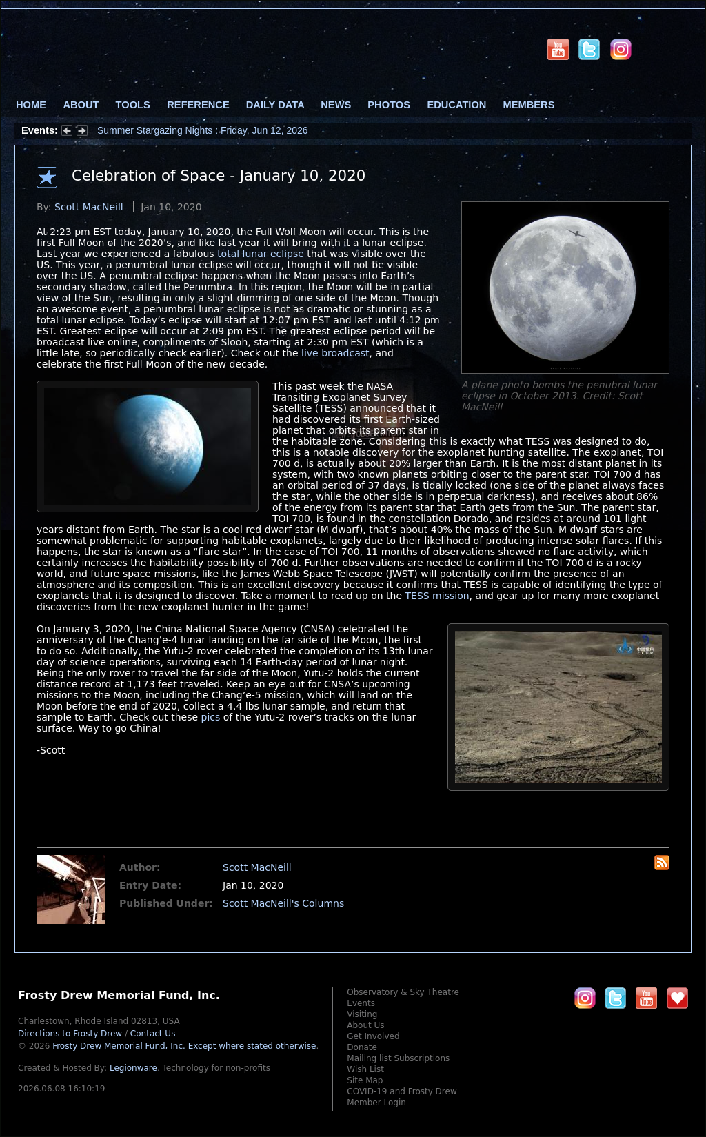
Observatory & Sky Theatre (403, 992)
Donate (362, 1047)
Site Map (365, 1080)
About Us (365, 1025)
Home (31, 104)
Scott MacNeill (88, 206)
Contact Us (153, 1033)
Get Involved (373, 1036)
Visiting (362, 1014)
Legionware (133, 1068)
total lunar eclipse (260, 253)
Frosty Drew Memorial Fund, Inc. (184, 1046)
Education (456, 104)
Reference (198, 104)
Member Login (376, 1102)
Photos (388, 104)
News (336, 104)
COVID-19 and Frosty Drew (401, 1091)
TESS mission (437, 595)
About (81, 104)
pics (211, 717)
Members (529, 104)
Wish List (365, 1069)
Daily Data (275, 104)
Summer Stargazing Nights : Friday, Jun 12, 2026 (202, 130)
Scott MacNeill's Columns (283, 903)
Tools (133, 104)
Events (361, 1003)
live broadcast (335, 353)
